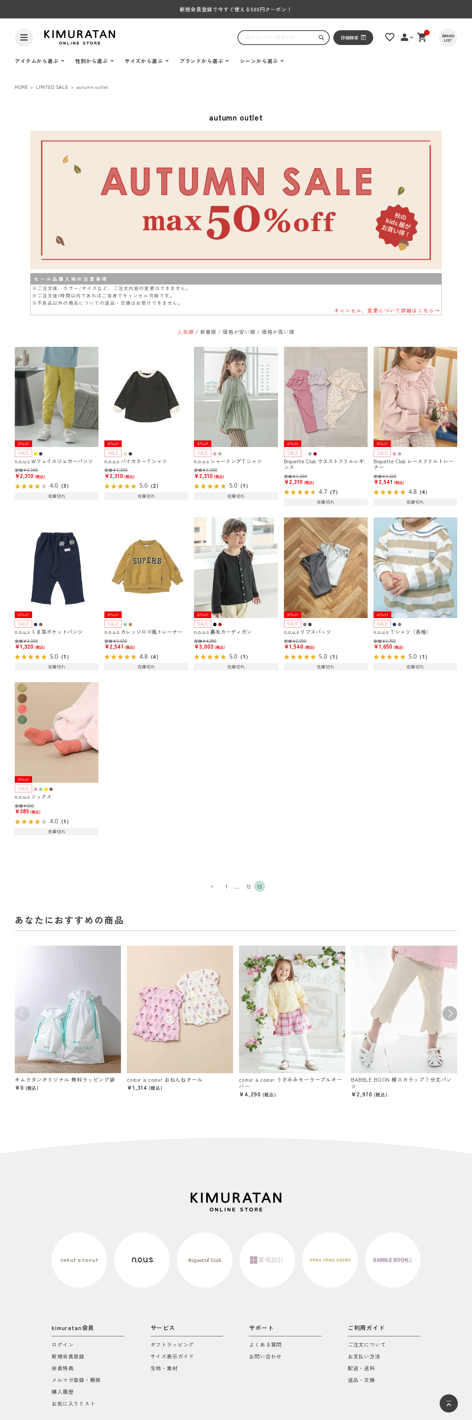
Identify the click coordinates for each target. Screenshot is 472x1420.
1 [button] (226, 886)
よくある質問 (265, 1345)
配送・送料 (361, 1368)
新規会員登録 (68, 1357)
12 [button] (248, 886)
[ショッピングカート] (422, 37)
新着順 (208, 331)
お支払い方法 (364, 1357)
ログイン (62, 1345)
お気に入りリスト (74, 1404)
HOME (21, 87)
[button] (215, 887)
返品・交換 (361, 1380)
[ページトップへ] (449, 1403)
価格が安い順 (239, 331)
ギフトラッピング (172, 1345)
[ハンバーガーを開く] (24, 37)
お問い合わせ (265, 1357)
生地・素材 (164, 1368)
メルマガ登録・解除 (76, 1380)
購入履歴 (62, 1392)
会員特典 (62, 1368)
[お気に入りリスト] (389, 37)
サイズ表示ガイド (172, 1357)
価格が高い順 (278, 331)
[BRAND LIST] (448, 37)
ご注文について (367, 1345)
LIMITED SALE (52, 87)
